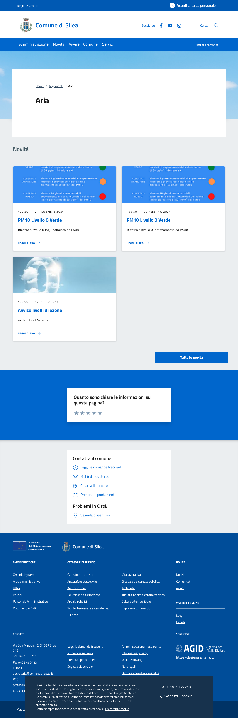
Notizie (180, 574)
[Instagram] (177, 25)
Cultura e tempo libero (136, 601)
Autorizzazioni (76, 588)
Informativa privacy (135, 653)
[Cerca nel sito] (216, 25)
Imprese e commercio (136, 608)
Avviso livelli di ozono (40, 310)
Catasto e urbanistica (81, 574)
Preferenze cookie (117, 708)
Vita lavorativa (131, 574)
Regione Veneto (27, 5)
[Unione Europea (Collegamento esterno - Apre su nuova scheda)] (33, 546)
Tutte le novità (191, 357)
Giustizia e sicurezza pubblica (141, 581)
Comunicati (183, 581)
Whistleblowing (132, 659)
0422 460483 (27, 662)
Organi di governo (24, 574)
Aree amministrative (26, 581)
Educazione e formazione (83, 594)
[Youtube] (168, 25)
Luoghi (180, 615)
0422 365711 (27, 655)
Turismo (72, 614)
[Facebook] (159, 25)
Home (40, 85)
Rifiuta (175, 687)
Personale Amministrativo (30, 601)
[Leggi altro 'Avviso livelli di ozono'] (29, 333)
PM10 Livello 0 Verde (40, 219)
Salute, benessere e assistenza (88, 608)
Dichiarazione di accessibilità (140, 673)
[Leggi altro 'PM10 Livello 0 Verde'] (29, 243)
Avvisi (180, 588)
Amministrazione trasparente (141, 646)
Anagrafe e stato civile (82, 581)
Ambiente (128, 588)
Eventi (180, 622)
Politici (17, 594)
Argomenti (56, 85)
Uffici (16, 588)
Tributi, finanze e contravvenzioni (143, 594)
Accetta (175, 696)
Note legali (129, 666)
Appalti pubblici (77, 601)
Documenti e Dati (24, 608)
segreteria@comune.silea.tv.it (33, 673)
